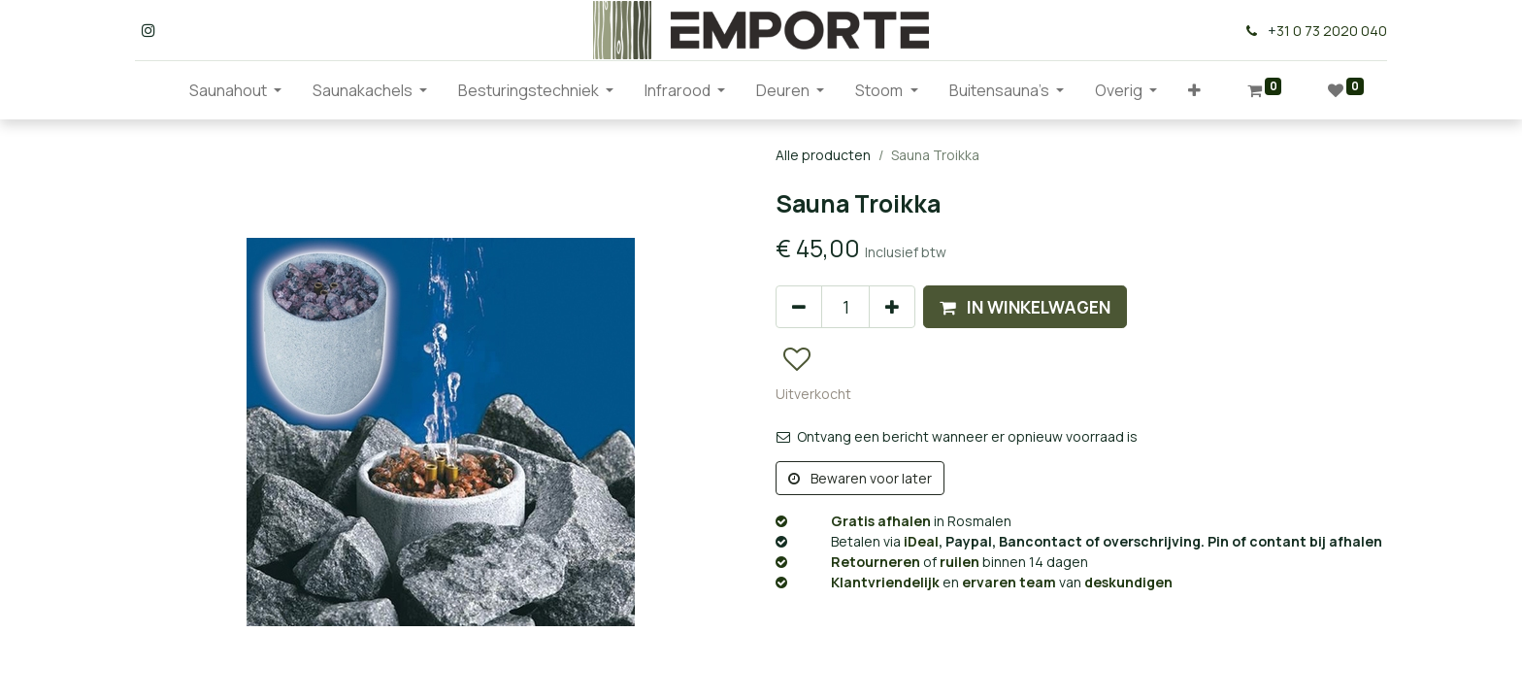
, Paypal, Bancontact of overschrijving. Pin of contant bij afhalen (1079, 541)
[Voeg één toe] (892, 306)
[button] (1194, 90)
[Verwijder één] (799, 306)
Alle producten (823, 155)
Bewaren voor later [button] (860, 478)
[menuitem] (158, 90)
